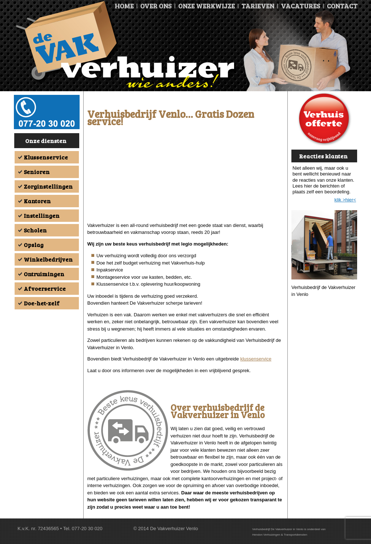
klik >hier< (345, 199)
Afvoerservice (45, 288)
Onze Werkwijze (206, 5)
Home (124, 5)
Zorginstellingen (48, 186)
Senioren (37, 171)
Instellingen (42, 215)
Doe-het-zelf (42, 303)
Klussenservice (46, 157)
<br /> (185, 176)
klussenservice (255, 359)
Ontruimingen (44, 274)
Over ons (156, 5)
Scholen (35, 230)
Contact (342, 5)
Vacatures (300, 5)
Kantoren (37, 201)
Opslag (33, 244)
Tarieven (257, 5)
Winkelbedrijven (48, 259)
